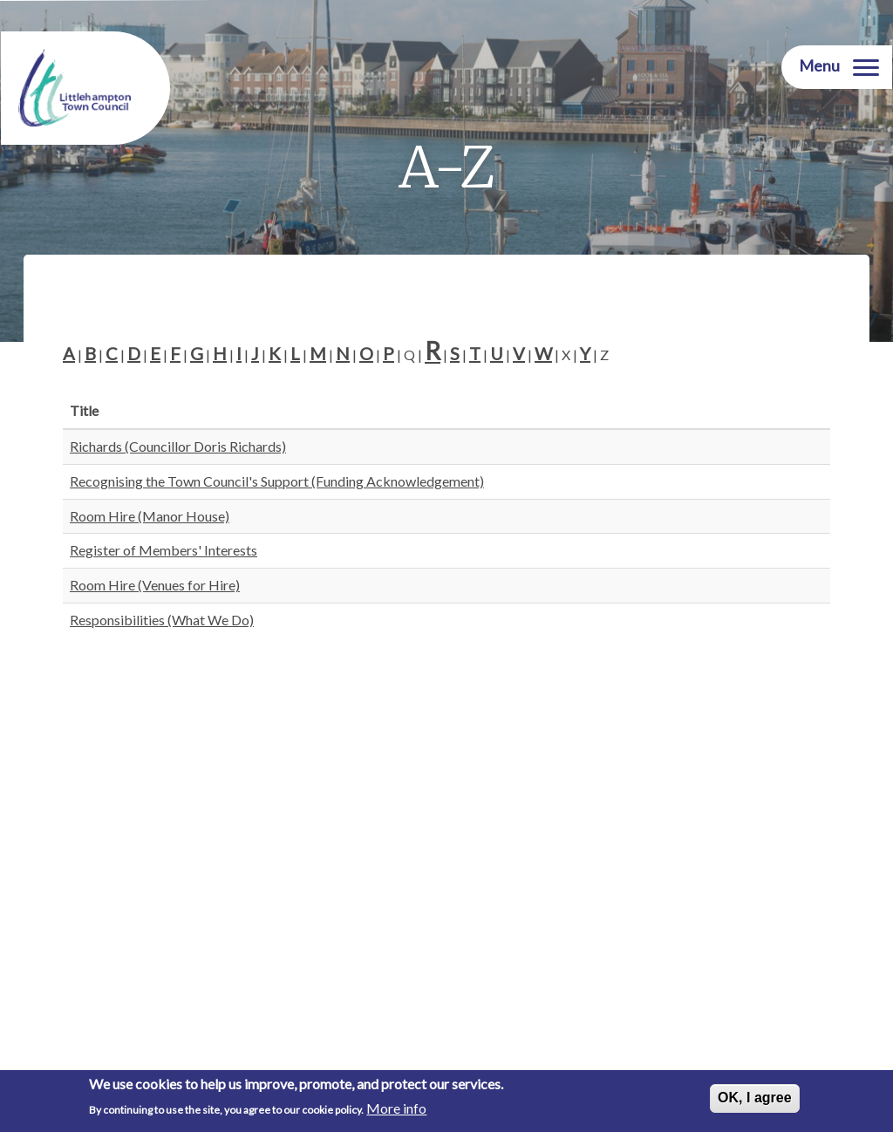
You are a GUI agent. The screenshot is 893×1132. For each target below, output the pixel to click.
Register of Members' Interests (163, 550)
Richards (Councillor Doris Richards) (178, 446)
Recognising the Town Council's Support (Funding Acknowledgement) (277, 481)
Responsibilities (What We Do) (162, 619)
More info (396, 1109)
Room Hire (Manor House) (149, 516)
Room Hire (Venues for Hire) (155, 584)
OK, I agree (754, 1098)
